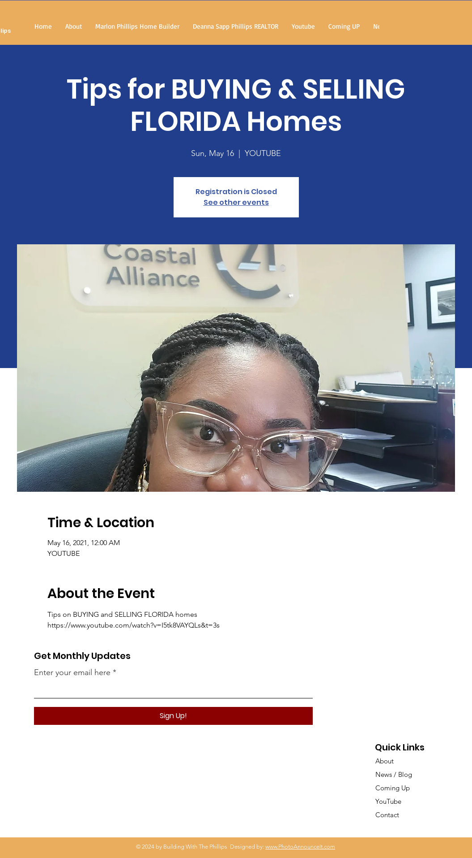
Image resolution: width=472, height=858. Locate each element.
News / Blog (393, 774)
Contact (387, 814)
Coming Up (392, 788)
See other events (236, 202)
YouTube (388, 801)
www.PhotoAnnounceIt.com (300, 846)
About (384, 761)
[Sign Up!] (173, 716)
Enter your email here (72, 672)
